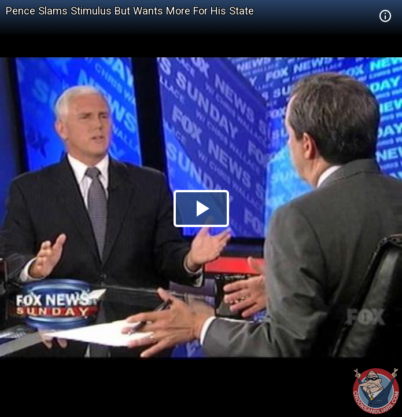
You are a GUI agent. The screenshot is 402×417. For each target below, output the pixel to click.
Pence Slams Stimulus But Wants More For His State (130, 11)
